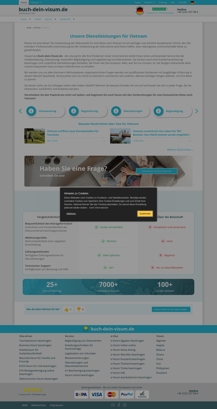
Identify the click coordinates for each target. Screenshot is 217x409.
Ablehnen (71, 213)
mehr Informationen (98, 208)
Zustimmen (145, 213)
